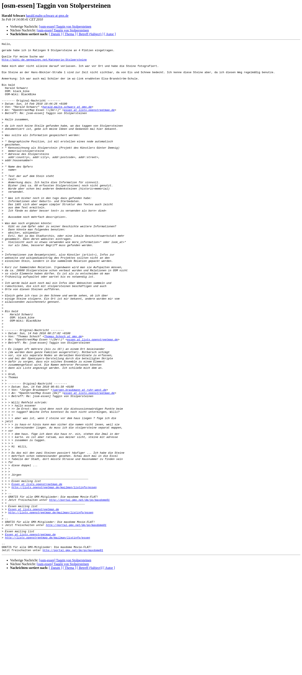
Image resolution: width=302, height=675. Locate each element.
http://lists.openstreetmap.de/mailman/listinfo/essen (54, 576)
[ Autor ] (110, 34)
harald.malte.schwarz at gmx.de (47, 15)
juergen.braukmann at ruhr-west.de (79, 459)
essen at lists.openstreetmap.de (89, 124)
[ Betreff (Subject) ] (90, 34)
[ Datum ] (55, 34)
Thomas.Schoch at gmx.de (63, 395)
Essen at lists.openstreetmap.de (37, 573)
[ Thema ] (69, 34)
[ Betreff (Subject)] (89, 669)
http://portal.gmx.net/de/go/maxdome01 (79, 591)
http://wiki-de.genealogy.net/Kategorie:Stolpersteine (44, 63)
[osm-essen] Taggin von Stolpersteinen (65, 26)
